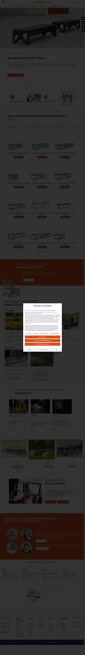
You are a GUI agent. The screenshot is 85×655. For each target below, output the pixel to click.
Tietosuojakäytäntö (43, 349)
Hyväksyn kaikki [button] (42, 337)
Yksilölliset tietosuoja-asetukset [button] (42, 344)
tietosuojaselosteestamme (30, 319)
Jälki (57, 349)
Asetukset (29, 349)
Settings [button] (56, 320)
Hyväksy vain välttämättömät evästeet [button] (42, 340)
